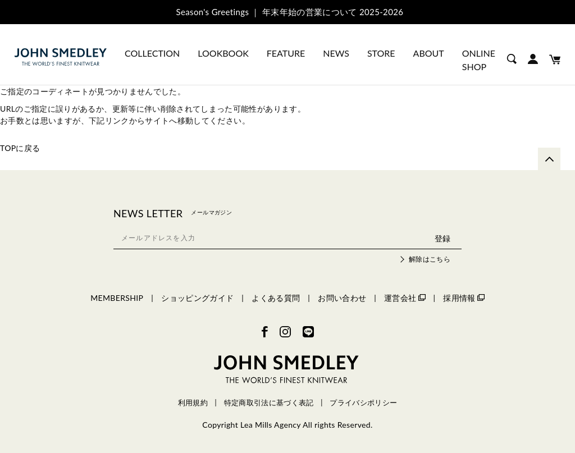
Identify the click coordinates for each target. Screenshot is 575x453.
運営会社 (404, 298)
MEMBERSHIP (116, 298)
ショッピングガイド (197, 298)
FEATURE (286, 53)
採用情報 (463, 298)
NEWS (336, 53)
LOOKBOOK (223, 53)
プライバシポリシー (363, 403)
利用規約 (193, 403)
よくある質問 (276, 298)
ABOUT (428, 53)
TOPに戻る (20, 148)
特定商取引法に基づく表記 (269, 403)
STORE (381, 53)
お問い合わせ (342, 298)
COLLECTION (152, 53)
